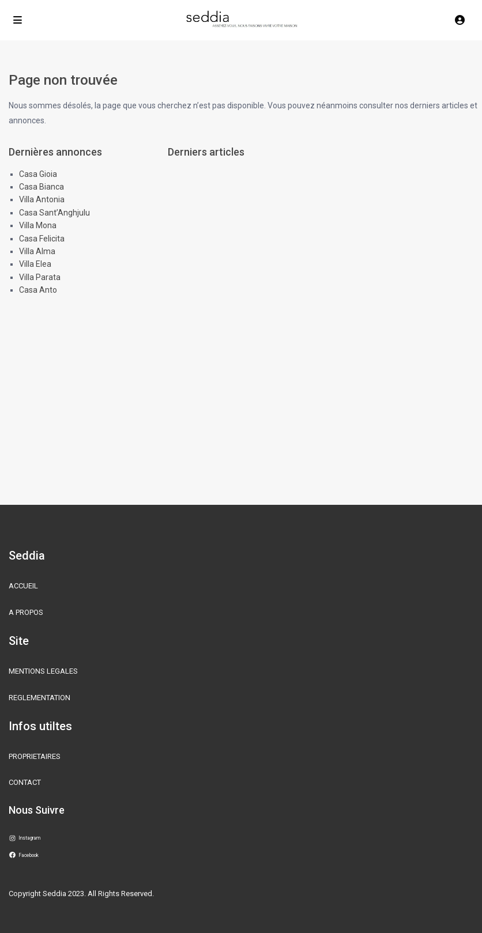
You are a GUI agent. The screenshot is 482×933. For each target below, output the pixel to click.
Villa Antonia (42, 199)
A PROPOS (26, 612)
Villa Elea (35, 264)
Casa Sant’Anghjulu (54, 212)
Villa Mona (38, 225)
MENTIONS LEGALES (43, 671)
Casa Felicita (42, 238)
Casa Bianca (41, 186)
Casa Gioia (38, 174)
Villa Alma (37, 251)
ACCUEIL (23, 585)
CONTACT (25, 782)
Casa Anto (38, 289)
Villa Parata (40, 277)
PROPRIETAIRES (35, 756)
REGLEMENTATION (39, 697)
